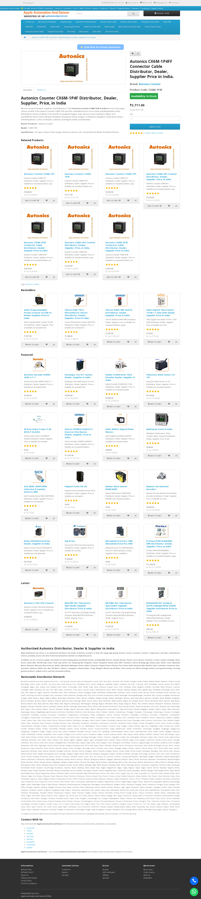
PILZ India (71, 31)
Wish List (146, 875)
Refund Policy (26, 869)
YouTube (30, 836)
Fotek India (41, 26)
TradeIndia (31, 845)
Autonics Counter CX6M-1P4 (121, 173)
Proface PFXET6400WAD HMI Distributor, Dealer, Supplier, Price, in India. (159, 544)
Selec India (97, 31)
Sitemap (30, 839)
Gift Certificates (109, 872)
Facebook (30, 828)
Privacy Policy (26, 880)
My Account (148, 869)
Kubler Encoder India (92, 26)
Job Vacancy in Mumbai (47, 22)
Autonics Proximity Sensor (86, 22)
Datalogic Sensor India (150, 22)
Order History (149, 872)
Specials (106, 878)
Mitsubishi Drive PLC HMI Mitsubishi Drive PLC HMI (119, 542)
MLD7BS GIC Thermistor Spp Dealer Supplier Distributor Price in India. (78, 606)
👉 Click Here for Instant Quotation (100, 47)
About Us (24, 875)
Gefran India (55, 26)
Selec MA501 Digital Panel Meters (119, 430)
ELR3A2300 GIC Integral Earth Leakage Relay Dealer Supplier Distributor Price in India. (161, 607)
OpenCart (35, 893)
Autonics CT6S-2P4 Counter (39, 603)
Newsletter (147, 878)
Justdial (29, 847)
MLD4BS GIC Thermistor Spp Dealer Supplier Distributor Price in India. (119, 606)
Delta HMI (167, 22)
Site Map (65, 875)
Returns (65, 872)
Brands (105, 869)
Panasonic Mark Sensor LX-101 (161, 376)
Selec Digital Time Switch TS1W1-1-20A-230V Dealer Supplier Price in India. (160, 312)
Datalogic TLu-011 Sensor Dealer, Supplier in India (79, 376)
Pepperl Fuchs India (55, 31)
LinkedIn (30, 833)
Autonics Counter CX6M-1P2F (78, 175)
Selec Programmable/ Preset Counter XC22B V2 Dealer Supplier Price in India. (38, 313)
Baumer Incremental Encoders (157, 488)
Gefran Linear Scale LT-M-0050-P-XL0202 (38, 430)
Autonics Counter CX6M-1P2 (39, 173)
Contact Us (29, 22)
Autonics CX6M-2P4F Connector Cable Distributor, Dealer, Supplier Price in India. (118, 246)
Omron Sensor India (153, 26)
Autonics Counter (150, 84)
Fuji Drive (70, 541)
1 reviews (146, 133)
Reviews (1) (41, 90)
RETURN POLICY (27, 872)
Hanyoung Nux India (72, 26)
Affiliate (106, 875)
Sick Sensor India (111, 31)
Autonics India (66, 22)
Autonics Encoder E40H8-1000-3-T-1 (37, 376)
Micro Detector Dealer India (130, 26)
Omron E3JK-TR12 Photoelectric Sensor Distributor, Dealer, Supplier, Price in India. (77, 313)
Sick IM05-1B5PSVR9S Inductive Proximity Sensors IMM (35, 489)
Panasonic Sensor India (34, 31)
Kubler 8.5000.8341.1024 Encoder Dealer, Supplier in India (120, 377)
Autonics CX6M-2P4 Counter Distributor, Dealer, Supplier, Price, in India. (80, 245)
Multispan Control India (159, 429)
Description (27, 90)
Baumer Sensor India (129, 22)
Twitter (29, 831)
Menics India (109, 26)
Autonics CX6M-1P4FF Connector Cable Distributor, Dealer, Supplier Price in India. (64, 37)
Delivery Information (29, 878)
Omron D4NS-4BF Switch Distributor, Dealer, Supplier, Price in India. (119, 312)
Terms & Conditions (29, 883)
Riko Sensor (83, 31)
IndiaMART (31, 842)
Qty (131, 114)
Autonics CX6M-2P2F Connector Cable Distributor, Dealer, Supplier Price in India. (36, 246)
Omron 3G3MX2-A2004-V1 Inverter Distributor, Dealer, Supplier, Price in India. (79, 433)
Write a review (157, 133)
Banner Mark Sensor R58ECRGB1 (116, 488)
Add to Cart (155, 126)
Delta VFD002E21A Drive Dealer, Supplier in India (37, 542)
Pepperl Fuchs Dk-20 (76, 486)
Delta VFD (29, 26)
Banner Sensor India (108, 22)
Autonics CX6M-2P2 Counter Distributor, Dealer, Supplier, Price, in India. (161, 176)
